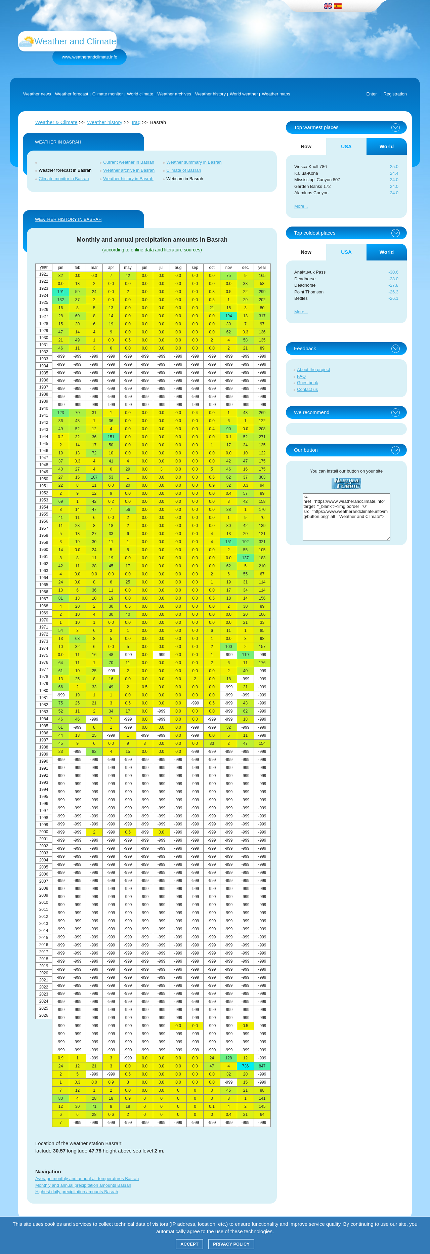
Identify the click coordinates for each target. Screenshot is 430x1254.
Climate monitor (107, 93)
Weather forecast (71, 93)
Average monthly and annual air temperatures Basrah (87, 1178)
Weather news (37, 93)
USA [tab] (346, 146)
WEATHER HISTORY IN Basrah (68, 219)
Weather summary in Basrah (194, 162)
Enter (372, 93)
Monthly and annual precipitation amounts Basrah (83, 1185)
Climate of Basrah (183, 170)
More (299, 206)
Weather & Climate (56, 122)
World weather (244, 93)
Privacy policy (231, 1244)
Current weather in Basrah (128, 162)
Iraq (136, 122)
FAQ (301, 376)
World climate (140, 93)
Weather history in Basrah (128, 178)
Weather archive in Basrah (129, 170)
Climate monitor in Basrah (64, 178)
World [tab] (387, 146)
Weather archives (174, 93)
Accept (189, 1244)
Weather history (210, 93)
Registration (395, 93)
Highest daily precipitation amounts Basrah (76, 1191)
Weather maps (276, 93)
